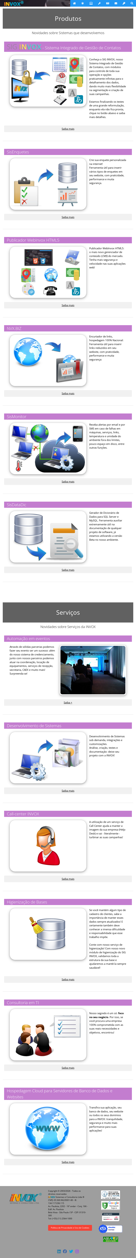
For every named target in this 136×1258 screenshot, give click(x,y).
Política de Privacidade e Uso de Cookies (70, 1227)
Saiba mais (68, 128)
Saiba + (68, 702)
